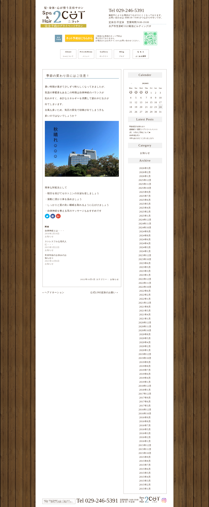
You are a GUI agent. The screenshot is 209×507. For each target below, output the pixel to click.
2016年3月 (145, 433)
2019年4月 (145, 378)
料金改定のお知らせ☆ (137, 126)
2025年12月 (145, 180)
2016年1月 (145, 441)
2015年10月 (145, 453)
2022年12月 (145, 279)
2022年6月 (145, 291)
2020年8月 (145, 334)
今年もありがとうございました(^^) (141, 138)
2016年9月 (145, 417)
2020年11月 (145, 326)
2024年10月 (145, 227)
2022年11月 (145, 283)
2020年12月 (145, 322)
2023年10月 (145, 259)
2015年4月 (145, 477)
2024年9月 (145, 231)
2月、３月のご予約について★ (139, 132)
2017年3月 (145, 405)
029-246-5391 (130, 10)
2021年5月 (145, 310)
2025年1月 (145, 215)
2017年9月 (145, 397)
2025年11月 (145, 184)
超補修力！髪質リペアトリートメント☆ (143, 129)
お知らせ (114, 279)
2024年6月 (145, 239)
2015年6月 (145, 469)
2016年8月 (145, 421)
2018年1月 (145, 390)
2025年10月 (145, 188)
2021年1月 (145, 318)
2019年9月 (145, 362)
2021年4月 (145, 314)
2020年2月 (145, 346)
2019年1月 (145, 382)
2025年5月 (145, 204)
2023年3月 (145, 271)
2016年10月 (145, 413)
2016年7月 (145, 425)
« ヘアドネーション (53, 292)
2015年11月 (145, 449)
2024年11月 (145, 223)
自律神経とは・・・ (54, 231)
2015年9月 (145, 457)
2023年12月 (145, 255)
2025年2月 (145, 211)
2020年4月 (145, 342)
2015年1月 (145, 489)
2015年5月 (145, 473)
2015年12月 (145, 445)
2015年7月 (145, 465)
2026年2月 (145, 172)
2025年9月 (145, 192)
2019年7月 (145, 370)
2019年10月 (145, 358)
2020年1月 (145, 350)
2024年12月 (145, 219)
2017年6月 (145, 401)
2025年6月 (145, 200)
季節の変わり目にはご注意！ (68, 75)
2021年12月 (145, 303)
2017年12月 (145, 393)
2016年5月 (145, 429)
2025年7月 (145, 196)
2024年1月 (145, 251)
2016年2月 (145, 437)
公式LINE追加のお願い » (104, 292)
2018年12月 (145, 386)
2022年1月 (145, 299)
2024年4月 (145, 243)
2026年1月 (145, 176)
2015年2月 (145, 484)
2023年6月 (145, 263)
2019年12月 (145, 354)
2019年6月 (145, 374)
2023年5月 (145, 267)
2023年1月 (145, 275)
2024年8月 (145, 235)
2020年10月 (145, 330)
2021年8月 (145, 306)
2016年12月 (145, 409)
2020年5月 (145, 338)
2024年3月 (145, 247)
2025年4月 (145, 207)
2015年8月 (145, 461)
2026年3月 (145, 168)
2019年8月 (145, 366)
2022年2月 (145, 295)
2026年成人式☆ (134, 135)
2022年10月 (145, 287)
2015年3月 (145, 480)
